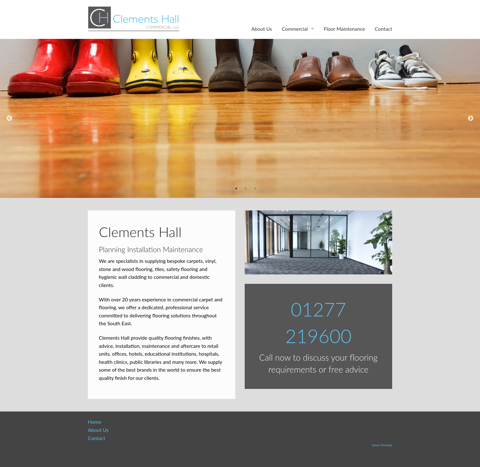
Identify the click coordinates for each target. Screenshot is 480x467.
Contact (383, 29)
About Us (261, 29)
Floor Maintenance (344, 29)
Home (94, 422)
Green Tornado (382, 445)
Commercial (295, 29)
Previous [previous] (9, 118)
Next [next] (470, 118)
